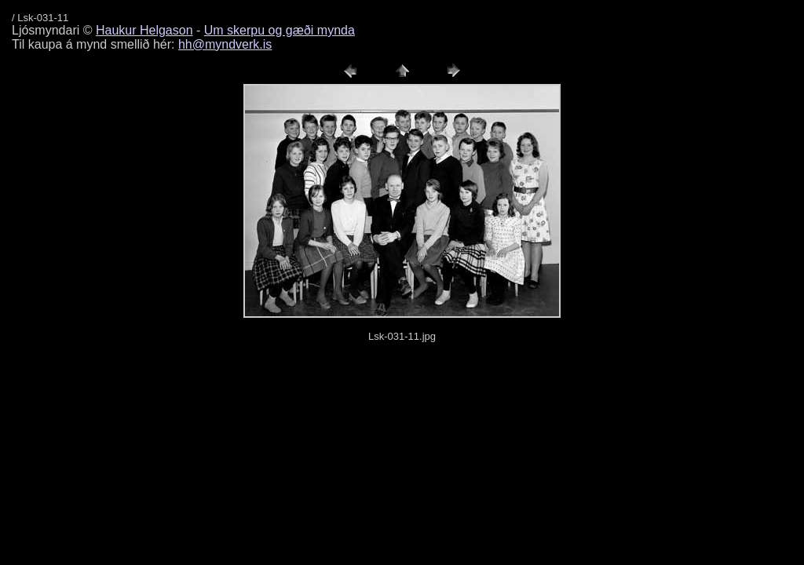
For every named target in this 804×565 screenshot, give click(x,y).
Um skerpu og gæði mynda (279, 30)
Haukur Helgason (144, 30)
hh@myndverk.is (225, 44)
